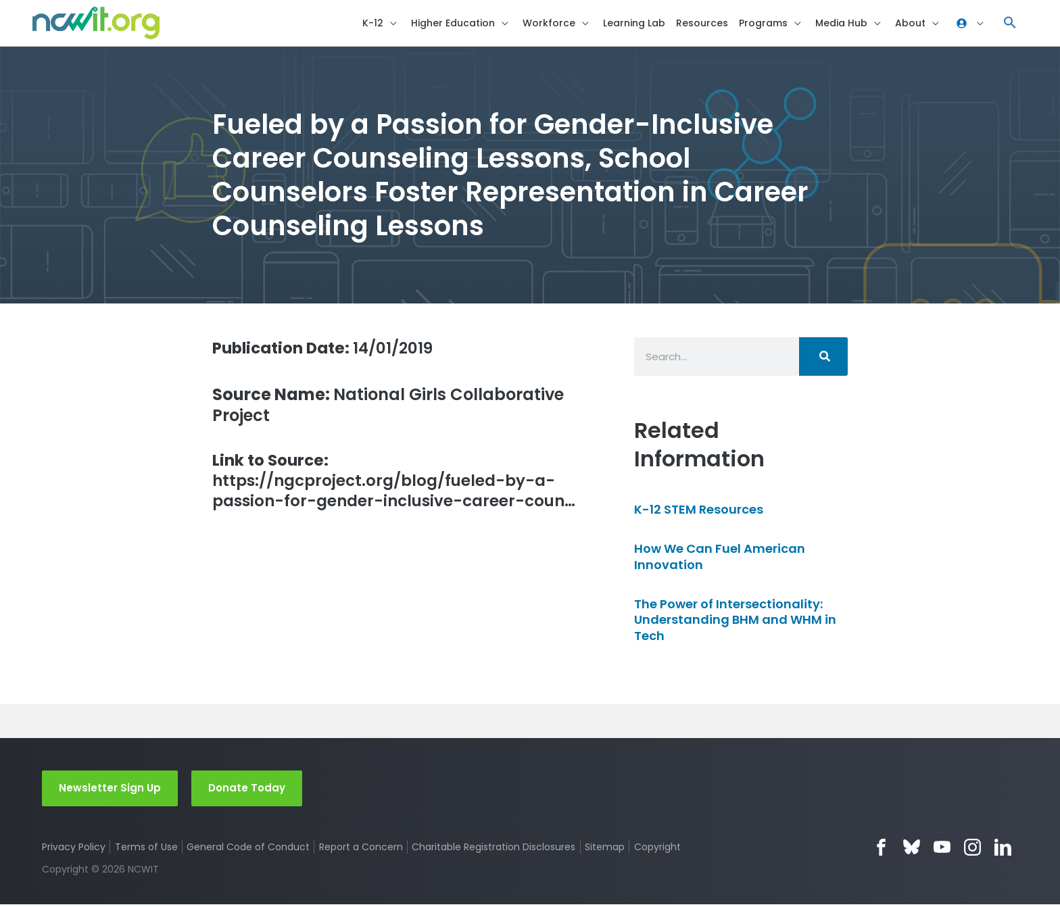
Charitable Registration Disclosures (494, 849)
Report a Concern (361, 849)
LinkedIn (1002, 849)
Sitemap (605, 849)
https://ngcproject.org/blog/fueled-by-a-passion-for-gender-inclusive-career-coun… (399, 484)
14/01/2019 (327, 350)
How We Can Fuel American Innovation (719, 558)
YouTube (942, 849)
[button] (1010, 24)
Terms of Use (146, 849)
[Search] (823, 358)
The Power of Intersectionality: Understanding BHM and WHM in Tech (735, 621)
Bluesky (911, 849)
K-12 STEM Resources (698, 511)
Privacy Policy (73, 849)
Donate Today (246, 790)
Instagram (972, 849)
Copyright (658, 849)
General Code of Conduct (248, 849)
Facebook (881, 849)
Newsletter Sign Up (110, 790)
